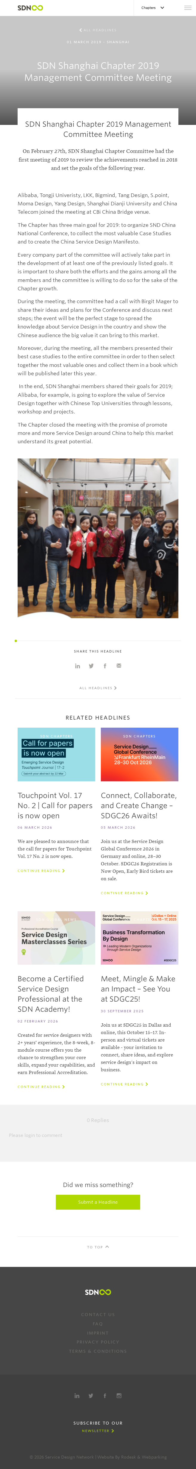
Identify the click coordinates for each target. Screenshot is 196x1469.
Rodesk (128, 1457)
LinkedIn (77, 1395)
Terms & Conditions (98, 1351)
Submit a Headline (98, 1202)
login (29, 1135)
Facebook (105, 1395)
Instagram (119, 1395)
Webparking (154, 1457)
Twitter (91, 1395)
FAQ (98, 1323)
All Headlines (100, 30)
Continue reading (39, 871)
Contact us (98, 1314)
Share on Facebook (105, 666)
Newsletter (95, 1431)
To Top (95, 1247)
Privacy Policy (98, 1342)
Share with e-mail (118, 666)
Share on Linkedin (77, 666)
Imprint (98, 1333)
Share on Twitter (91, 666)
